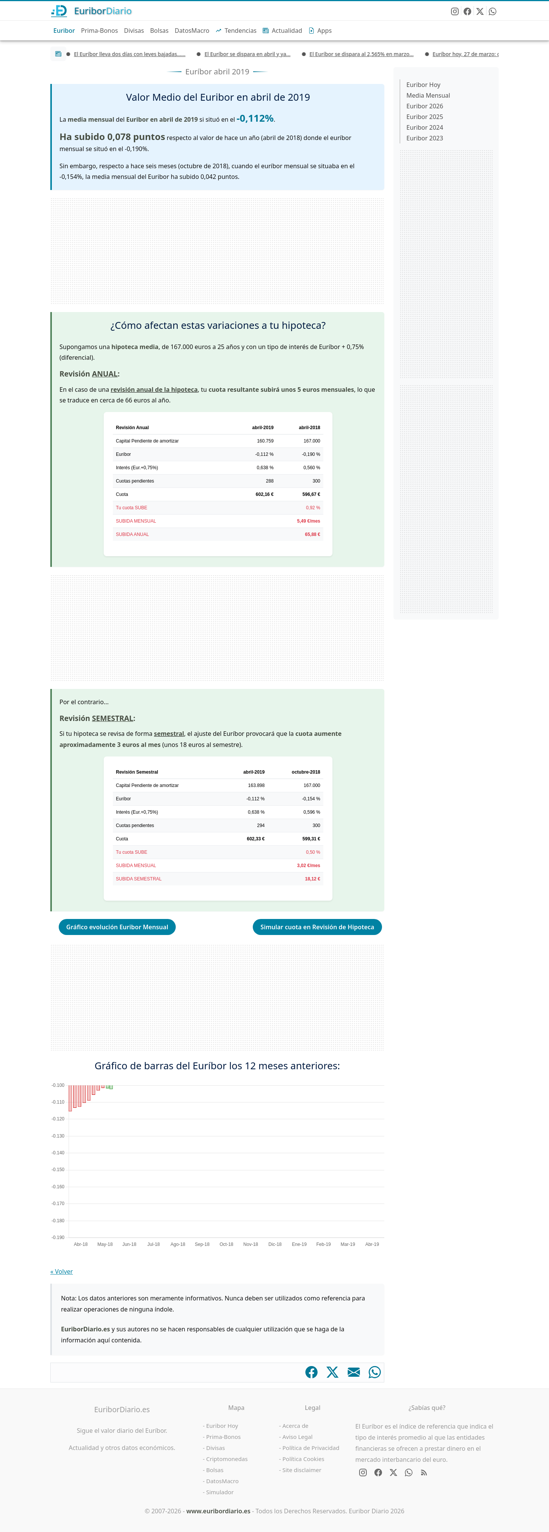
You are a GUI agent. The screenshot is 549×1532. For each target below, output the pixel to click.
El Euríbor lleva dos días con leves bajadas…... (135, 54)
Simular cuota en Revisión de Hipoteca (317, 927)
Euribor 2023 (424, 138)
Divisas (134, 30)
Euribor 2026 (424, 106)
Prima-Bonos (99, 30)
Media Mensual (428, 95)
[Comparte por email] (354, 1372)
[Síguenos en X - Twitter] (480, 10)
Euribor (64, 30)
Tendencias (236, 30)
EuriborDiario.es (122, 1409)
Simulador (220, 1492)
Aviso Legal (298, 1436)
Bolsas (159, 30)
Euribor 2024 (424, 127)
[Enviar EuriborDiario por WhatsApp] (492, 10)
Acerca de (295, 1425)
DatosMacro (192, 30)
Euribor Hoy (423, 84)
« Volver (61, 1271)
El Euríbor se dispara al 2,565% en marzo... (367, 54)
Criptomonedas (227, 1459)
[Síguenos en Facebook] (467, 10)
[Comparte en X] (332, 1372)
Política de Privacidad (311, 1448)
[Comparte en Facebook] (311, 1372)
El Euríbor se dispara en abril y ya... (253, 54)
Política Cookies (303, 1459)
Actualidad (282, 30)
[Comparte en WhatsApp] (375, 1372)
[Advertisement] (217, 251)
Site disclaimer (302, 1470)
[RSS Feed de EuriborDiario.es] (424, 1472)
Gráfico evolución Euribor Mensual (117, 927)
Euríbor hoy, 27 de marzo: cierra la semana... (493, 54)
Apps (320, 30)
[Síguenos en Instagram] (455, 10)
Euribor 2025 (424, 117)
